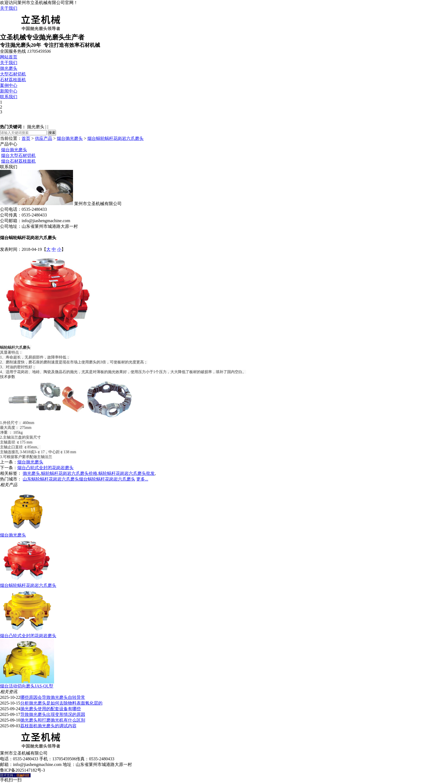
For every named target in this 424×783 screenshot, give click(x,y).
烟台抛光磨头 (70, 138)
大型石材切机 (13, 74)
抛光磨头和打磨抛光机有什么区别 (52, 720)
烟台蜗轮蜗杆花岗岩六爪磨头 (115, 138)
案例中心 (8, 85)
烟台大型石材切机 (18, 155)
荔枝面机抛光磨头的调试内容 (48, 725)
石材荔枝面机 (13, 79)
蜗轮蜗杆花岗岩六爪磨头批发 (126, 473)
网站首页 (8, 57)
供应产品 (43, 138)
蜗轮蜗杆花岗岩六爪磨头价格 (69, 473)
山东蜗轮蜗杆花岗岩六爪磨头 (51, 479)
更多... (142, 479)
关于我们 (8, 8)
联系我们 (8, 96)
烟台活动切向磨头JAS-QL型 (26, 686)
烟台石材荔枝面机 (18, 161)
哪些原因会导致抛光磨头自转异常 (52, 697)
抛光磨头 (8, 68)
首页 (26, 138)
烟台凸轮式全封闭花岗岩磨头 (45, 467)
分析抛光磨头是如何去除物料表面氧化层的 (61, 703)
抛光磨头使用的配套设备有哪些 (50, 708)
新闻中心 (8, 91)
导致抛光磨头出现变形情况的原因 (52, 714)
